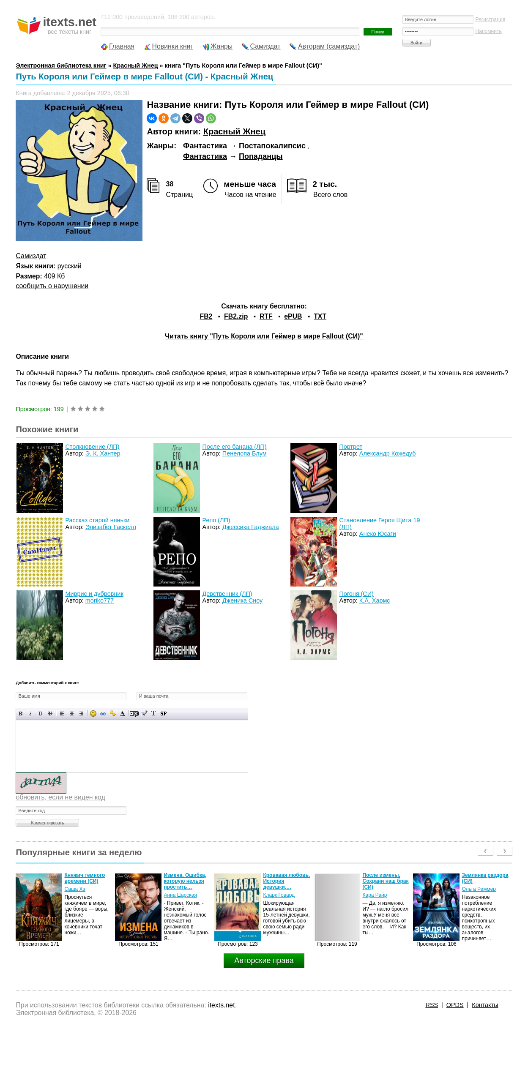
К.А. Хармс (374, 600)
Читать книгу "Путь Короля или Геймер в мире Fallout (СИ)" (264, 336)
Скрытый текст (134, 713)
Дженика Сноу (242, 600)
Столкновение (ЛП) (92, 446)
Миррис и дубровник (94, 593)
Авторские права (263, 960)
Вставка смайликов (93, 713)
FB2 (206, 316)
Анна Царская (180, 895)
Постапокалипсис (272, 146)
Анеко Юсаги (377, 533)
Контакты (485, 1005)
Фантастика (205, 146)
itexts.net (221, 1005)
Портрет (350, 446)
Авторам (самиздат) (329, 46)
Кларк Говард (279, 895)
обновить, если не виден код (60, 797)
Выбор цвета (122, 713)
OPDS (455, 1005)
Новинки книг (172, 46)
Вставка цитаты (144, 713)
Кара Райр (374, 895)
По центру (72, 713)
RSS (431, 1005)
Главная (121, 46)
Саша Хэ (74, 889)
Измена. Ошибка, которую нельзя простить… (185, 881)
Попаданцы (261, 156)
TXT (320, 316)
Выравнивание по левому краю (62, 713)
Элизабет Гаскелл (110, 527)
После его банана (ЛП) (234, 446)
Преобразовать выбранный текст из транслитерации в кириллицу (154, 713)
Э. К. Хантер (102, 453)
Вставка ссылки (103, 713)
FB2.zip (236, 316)
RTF (266, 316)
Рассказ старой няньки (97, 520)
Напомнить (489, 31)
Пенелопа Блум (244, 453)
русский (69, 266)
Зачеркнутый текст (50, 713)
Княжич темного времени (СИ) (84, 878)
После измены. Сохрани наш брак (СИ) (385, 881)
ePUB (293, 316)
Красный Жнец (234, 131)
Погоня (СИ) (356, 593)
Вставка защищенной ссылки (113, 713)
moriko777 (99, 600)
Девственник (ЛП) (227, 593)
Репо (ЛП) (216, 520)
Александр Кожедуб (387, 453)
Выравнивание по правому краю (81, 713)
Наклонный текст (31, 713)
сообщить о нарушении (52, 285)
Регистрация (491, 19)
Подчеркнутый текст (40, 713)
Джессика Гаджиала (250, 527)
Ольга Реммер (479, 889)
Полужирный (21, 713)
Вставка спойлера (163, 713)
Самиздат (265, 46)
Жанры (222, 46)
